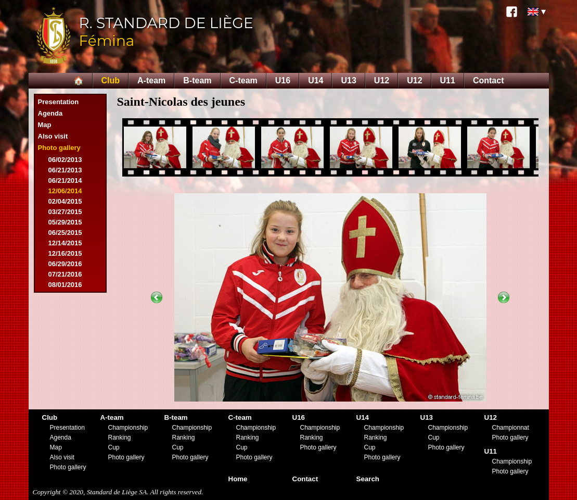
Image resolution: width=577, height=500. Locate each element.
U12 (381, 80)
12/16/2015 (65, 253)
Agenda (50, 113)
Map (45, 125)
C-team (243, 80)
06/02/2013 (65, 160)
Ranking (119, 437)
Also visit (53, 136)
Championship (128, 427)
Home (238, 479)
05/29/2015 (65, 222)
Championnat (510, 427)
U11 (447, 80)
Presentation (58, 102)
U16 (282, 80)
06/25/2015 (65, 232)
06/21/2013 (65, 170)
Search (367, 479)
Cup (114, 447)
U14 (315, 80)
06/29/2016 (65, 264)
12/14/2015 (65, 243)
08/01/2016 (65, 285)
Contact (488, 80)
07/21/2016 (65, 274)
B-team (197, 80)
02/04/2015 (65, 201)
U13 (348, 80)
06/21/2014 (65, 180)
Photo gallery (59, 148)
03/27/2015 (65, 212)
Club (110, 80)
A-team (151, 80)
